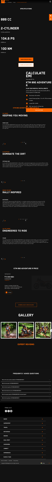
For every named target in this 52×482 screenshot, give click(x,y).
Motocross (7, 452)
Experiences (7, 473)
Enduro (6, 456)
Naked (5, 439)
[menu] (50, 2)
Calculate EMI (39, 130)
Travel (14, 22)
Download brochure (26, 85)
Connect (6, 468)
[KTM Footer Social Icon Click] (6, 431)
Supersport (7, 443)
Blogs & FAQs (7, 477)
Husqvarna (7, 464)
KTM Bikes (10, 22)
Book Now (5, 17)
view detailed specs (26, 79)
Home (5, 22)
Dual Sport (7, 460)
